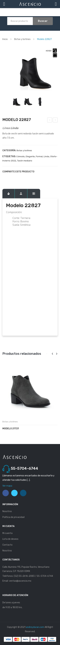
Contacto (7, 544)
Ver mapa (7, 485)
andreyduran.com (35, 627)
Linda (46, 156)
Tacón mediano (24, 160)
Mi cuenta (7, 533)
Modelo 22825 (50, 120)
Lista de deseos (10, 539)
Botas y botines (22, 39)
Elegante (30, 156)
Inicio (5, 39)
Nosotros (7, 511)
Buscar (43, 20)
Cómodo (20, 156)
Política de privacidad (13, 517)
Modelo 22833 (55, 120)
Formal (39, 156)
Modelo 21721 (10, 428)
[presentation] (52, 354)
